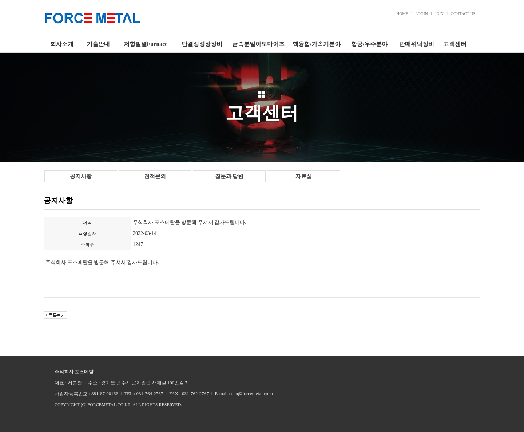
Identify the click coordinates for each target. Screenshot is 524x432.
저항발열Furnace (146, 44)
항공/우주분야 (369, 44)
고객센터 (455, 44)
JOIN (439, 13)
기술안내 (98, 44)
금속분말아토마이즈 (258, 44)
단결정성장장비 (202, 44)
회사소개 (62, 44)
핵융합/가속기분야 (317, 44)
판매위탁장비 (416, 44)
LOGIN (421, 13)
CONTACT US (463, 13)
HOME (402, 13)
